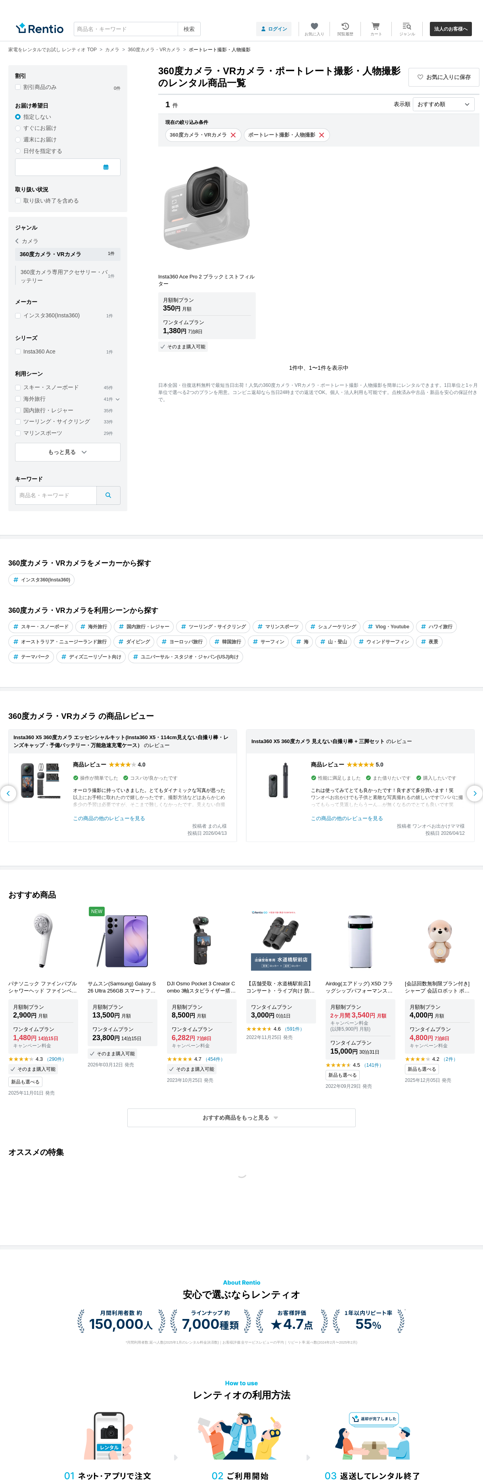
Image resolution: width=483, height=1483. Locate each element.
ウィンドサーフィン (383, 642)
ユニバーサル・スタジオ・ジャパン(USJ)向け (185, 657)
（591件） (293, 1029)
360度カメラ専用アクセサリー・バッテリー (64, 276)
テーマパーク (31, 657)
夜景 (429, 642)
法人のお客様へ (451, 29)
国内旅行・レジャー (48, 410)
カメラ (27, 241)
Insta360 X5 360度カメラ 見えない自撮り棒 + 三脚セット (318, 741)
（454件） (214, 1059)
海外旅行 (34, 399)
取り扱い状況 (31, 189)
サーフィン (268, 642)
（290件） (55, 1059)
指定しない (37, 117)
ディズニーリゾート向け (91, 657)
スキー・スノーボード (51, 387)
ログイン (274, 29)
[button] (241, 1117)
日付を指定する (42, 151)
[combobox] (137, 29)
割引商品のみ (40, 87)
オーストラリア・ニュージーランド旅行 (60, 642)
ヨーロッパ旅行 (182, 642)
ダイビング (134, 642)
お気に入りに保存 (444, 77)
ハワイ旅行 (436, 627)
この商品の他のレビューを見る (109, 818)
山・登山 (333, 642)
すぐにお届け (40, 128)
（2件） (449, 1059)
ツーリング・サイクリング (56, 421)
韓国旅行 (227, 642)
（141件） (373, 1065)
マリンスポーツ (42, 433)
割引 (20, 76)
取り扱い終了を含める (51, 200)
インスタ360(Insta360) (51, 315)
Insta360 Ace (39, 351)
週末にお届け (40, 139)
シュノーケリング (333, 627)
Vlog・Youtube (388, 627)
